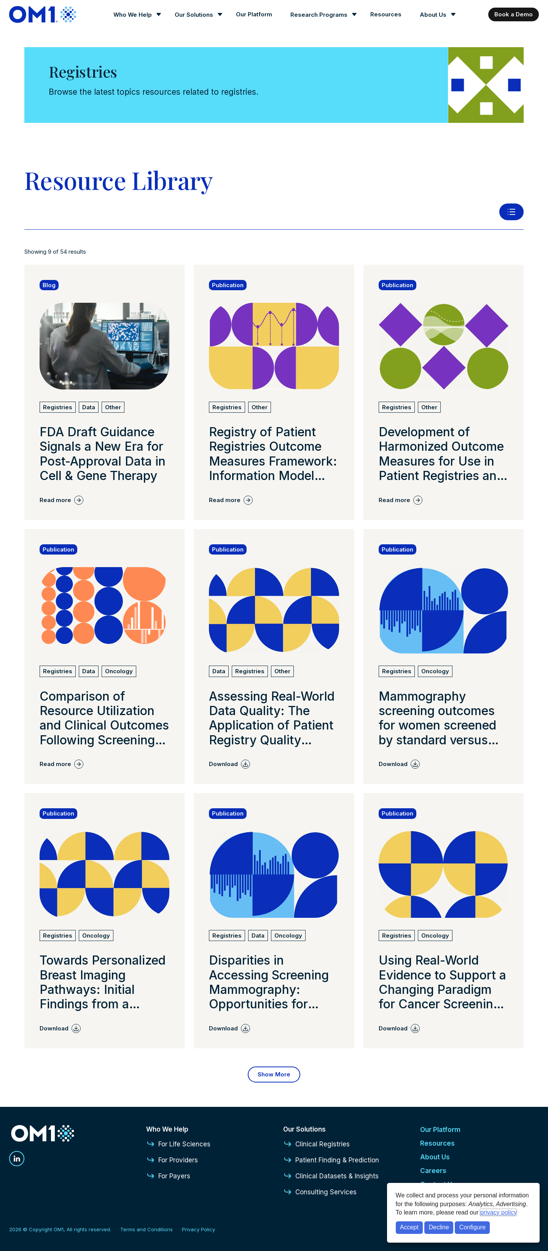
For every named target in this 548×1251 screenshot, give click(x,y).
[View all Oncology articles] (119, 671)
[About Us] (435, 14)
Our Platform (254, 14)
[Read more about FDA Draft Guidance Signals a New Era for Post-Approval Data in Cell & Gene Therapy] (104, 454)
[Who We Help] (135, 14)
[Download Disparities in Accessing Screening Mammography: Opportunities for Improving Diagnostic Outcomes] (229, 1028)
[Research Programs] (321, 14)
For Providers (172, 1160)
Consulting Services (320, 1192)
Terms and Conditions (146, 1229)
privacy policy (498, 1212)
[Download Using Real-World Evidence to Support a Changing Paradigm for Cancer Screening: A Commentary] (399, 1028)
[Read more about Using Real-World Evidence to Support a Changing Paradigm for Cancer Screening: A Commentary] (443, 982)
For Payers (168, 1176)
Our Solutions (194, 14)
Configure (472, 1227)
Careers (433, 1171)
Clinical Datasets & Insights (331, 1176)
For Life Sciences (178, 1144)
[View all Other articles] (113, 407)
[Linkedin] (16, 1158)
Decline (439, 1227)
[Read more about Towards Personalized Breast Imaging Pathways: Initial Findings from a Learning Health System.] (104, 982)
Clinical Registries (316, 1144)
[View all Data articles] (89, 407)
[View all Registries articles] (58, 407)
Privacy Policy (198, 1229)
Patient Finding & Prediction (331, 1160)
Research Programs (318, 14)
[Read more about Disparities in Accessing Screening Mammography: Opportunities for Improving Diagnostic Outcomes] (274, 982)
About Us (433, 14)
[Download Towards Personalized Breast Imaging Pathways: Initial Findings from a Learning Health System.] (60, 1028)
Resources (385, 14)
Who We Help (132, 14)
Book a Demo (513, 14)
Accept (409, 1227)
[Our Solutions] (196, 14)
